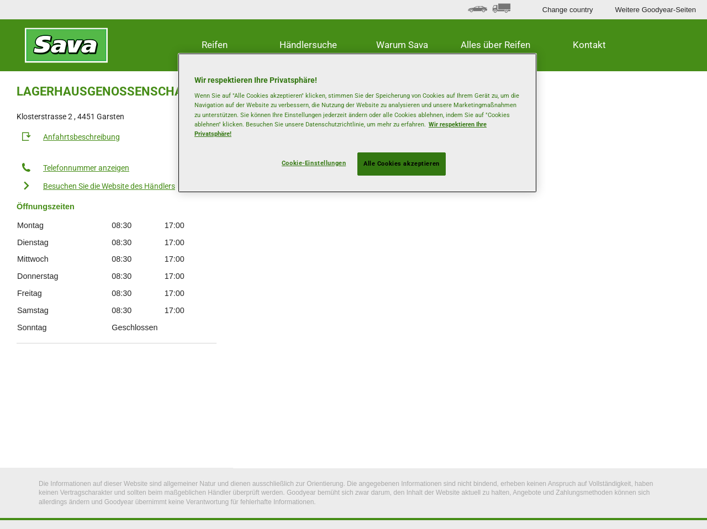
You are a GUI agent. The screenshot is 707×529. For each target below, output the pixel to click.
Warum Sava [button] (402, 44)
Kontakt (589, 44)
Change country (567, 10)
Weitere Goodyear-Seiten (655, 10)
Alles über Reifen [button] (495, 44)
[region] (357, 123)
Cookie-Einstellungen (314, 163)
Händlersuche (308, 44)
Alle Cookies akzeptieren (401, 163)
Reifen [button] (215, 44)
